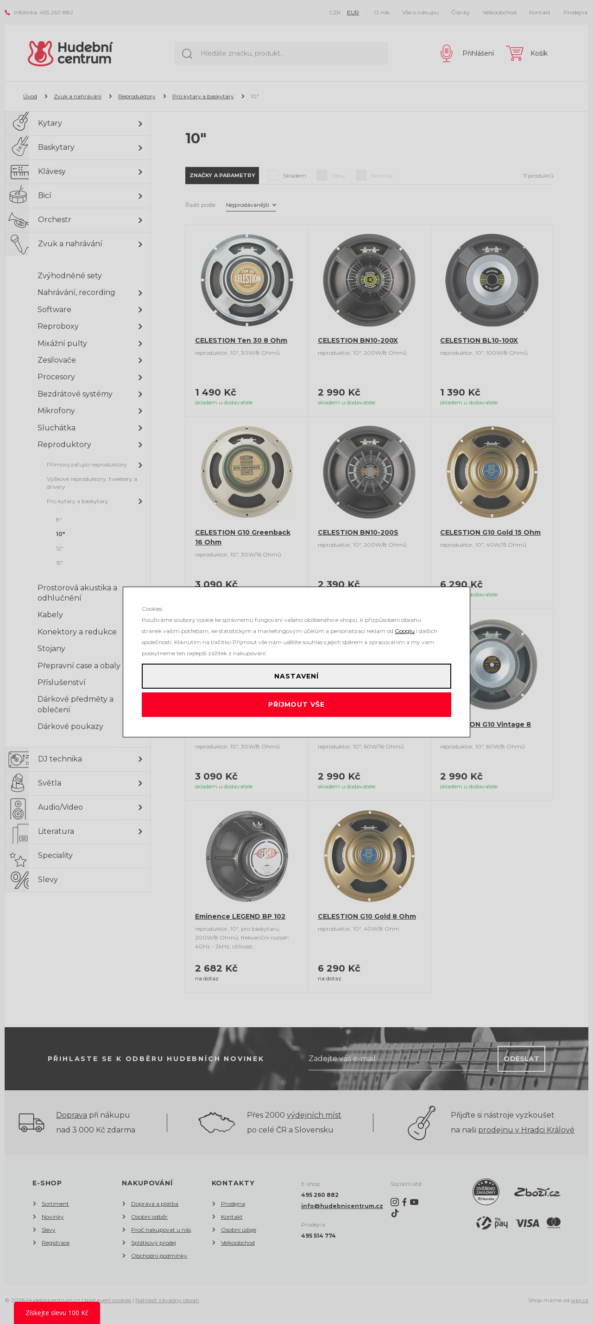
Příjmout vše (296, 709)
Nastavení (296, 672)
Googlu (405, 622)
